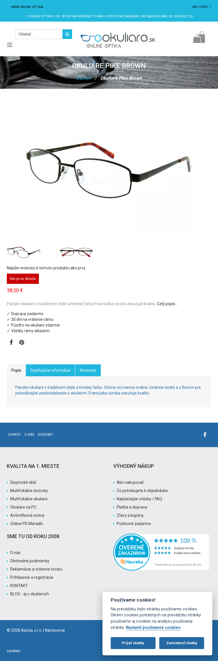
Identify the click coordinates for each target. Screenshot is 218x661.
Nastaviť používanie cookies (153, 627)
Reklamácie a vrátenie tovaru (36, 569)
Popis (16, 370)
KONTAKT (19, 585)
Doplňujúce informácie (50, 370)
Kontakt (45, 435)
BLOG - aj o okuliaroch (29, 594)
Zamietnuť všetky (181, 643)
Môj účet (201, 7)
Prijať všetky (133, 643)
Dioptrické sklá (23, 482)
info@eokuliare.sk (156, 16)
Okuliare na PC (23, 507)
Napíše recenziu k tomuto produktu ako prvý (46, 268)
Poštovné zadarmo (134, 523)
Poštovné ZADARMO (122, 16)
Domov (83, 78)
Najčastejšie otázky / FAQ (139, 499)
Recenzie (88, 370)
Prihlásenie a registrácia (31, 577)
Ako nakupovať (130, 482)
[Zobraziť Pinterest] (21, 343)
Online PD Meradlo (26, 523)
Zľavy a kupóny (130, 515)
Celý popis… (167, 303)
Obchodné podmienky (29, 561)
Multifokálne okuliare (29, 499)
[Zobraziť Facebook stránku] (11, 343)
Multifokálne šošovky (29, 490)
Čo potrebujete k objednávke (142, 490)
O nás (29, 435)
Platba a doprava (132, 507)
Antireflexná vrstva (27, 515)
